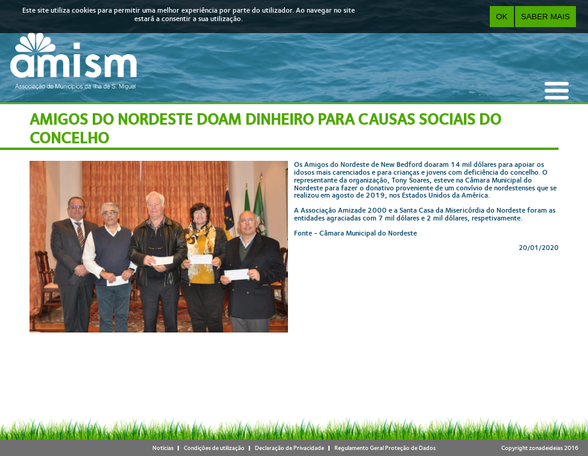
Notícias (163, 448)
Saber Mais (545, 16)
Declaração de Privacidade (289, 448)
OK (501, 16)
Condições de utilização (214, 448)
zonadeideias (546, 448)
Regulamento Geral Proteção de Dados (385, 448)
